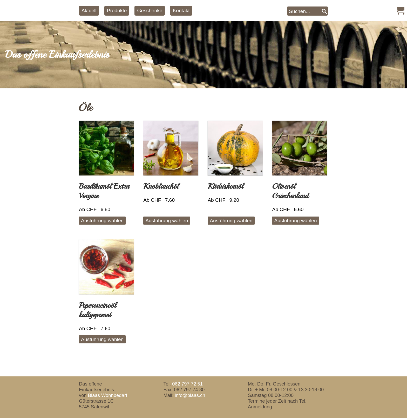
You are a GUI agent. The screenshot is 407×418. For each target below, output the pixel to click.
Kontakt (181, 10)
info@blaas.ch (190, 395)
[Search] (324, 11)
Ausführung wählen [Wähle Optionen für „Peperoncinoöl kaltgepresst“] (102, 339)
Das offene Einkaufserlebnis (57, 54)
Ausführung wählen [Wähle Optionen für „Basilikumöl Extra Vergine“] (102, 220)
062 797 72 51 (187, 384)
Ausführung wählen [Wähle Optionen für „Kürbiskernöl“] (231, 220)
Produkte (117, 10)
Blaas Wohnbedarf (107, 395)
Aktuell (89, 10)
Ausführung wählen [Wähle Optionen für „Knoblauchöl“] (166, 220)
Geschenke (149, 10)
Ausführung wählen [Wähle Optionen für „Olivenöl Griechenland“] (295, 220)
